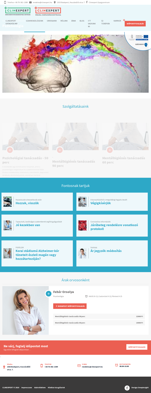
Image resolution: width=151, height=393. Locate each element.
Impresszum (26, 387)
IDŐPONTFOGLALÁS (135, 23)
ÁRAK (73, 21)
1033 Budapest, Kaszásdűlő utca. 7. (71, 2)
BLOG (82, 21)
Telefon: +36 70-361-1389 (17, 2)
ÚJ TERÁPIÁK (105, 22)
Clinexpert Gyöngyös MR (11, 22)
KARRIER (117, 21)
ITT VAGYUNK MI (92, 24)
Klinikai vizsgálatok (56, 387)
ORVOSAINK (52, 21)
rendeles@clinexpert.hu (42, 2)
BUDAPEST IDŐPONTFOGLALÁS (70, 306)
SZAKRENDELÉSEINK (34, 21)
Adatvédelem (40, 387)
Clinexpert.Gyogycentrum (99, 2)
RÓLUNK (64, 21)
